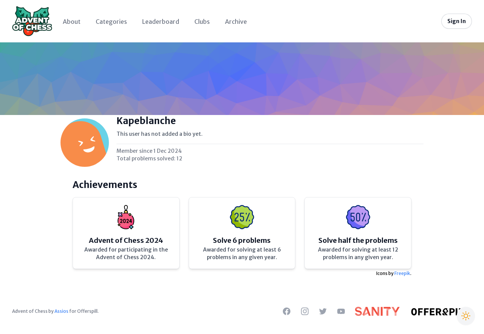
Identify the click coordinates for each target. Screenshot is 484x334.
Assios (61, 311)
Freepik (402, 273)
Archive (236, 21)
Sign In (456, 21)
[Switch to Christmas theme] (466, 316)
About (72, 21)
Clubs (202, 21)
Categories (111, 21)
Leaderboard (160, 21)
